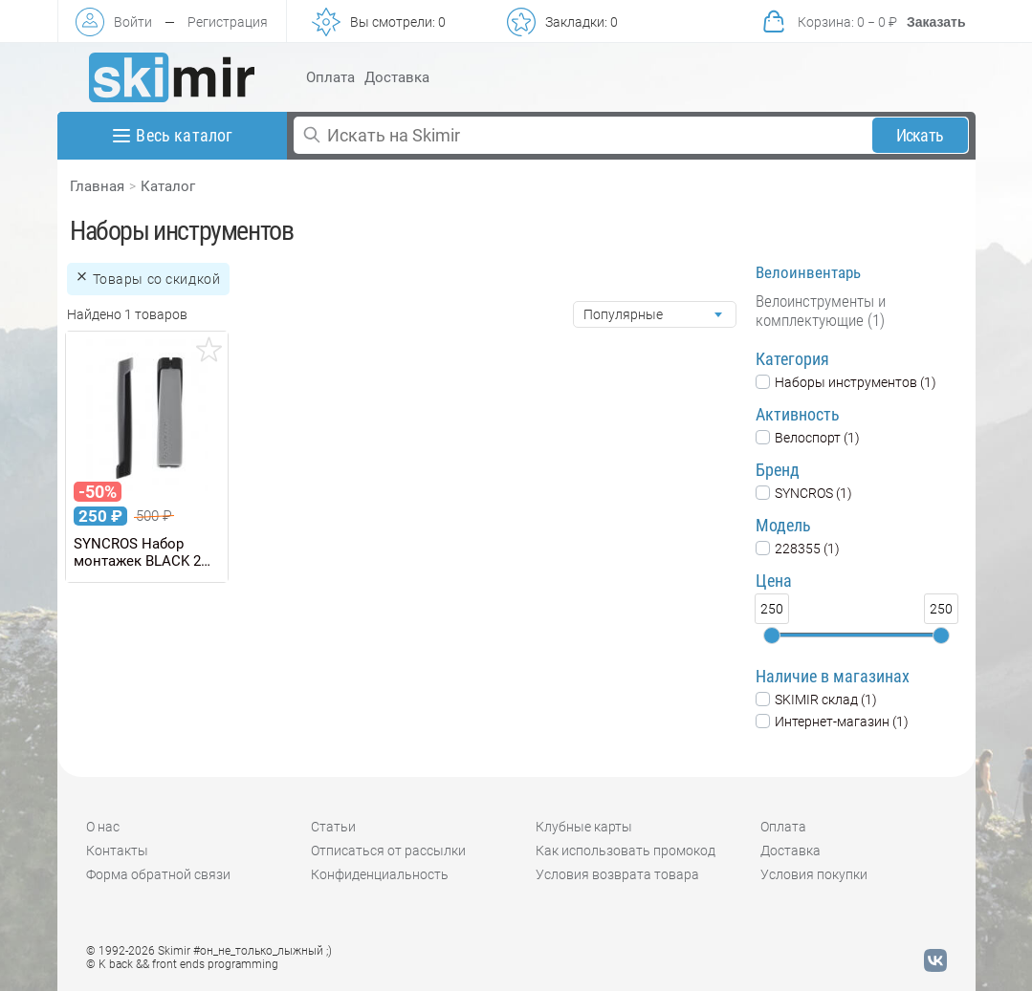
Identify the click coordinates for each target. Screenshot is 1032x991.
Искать (919, 135)
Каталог (168, 186)
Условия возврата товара (617, 874)
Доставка (396, 77)
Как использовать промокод (625, 850)
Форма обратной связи (158, 874)
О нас (103, 826)
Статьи (333, 826)
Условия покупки (813, 874)
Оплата (330, 77)
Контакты (117, 850)
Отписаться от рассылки (388, 850)
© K (182, 964)
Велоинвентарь (808, 272)
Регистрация (227, 22)
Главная (97, 186)
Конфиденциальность (380, 874)
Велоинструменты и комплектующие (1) (821, 310)
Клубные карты (584, 826)
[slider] (771, 635)
